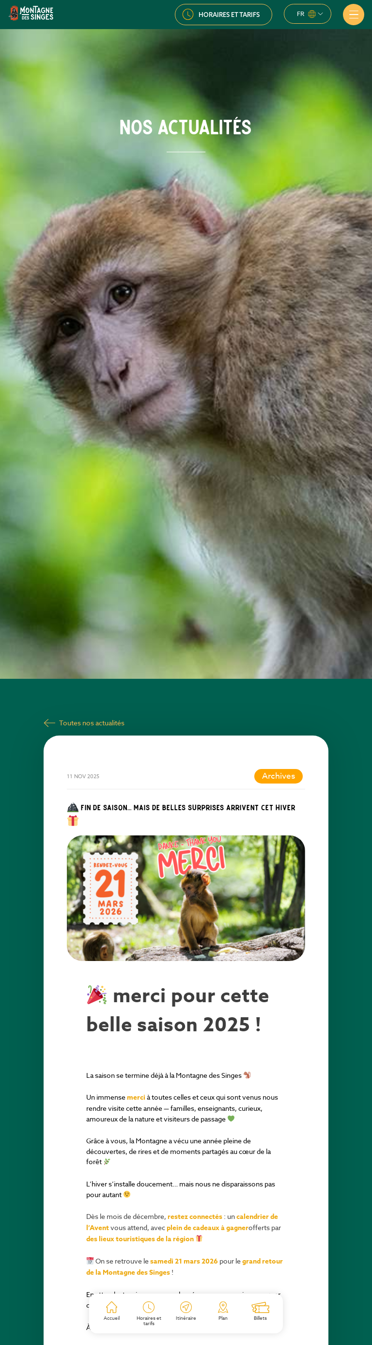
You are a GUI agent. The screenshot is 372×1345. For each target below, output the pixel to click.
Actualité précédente (91, 1314)
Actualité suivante (285, 1314)
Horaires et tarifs (229, 14)
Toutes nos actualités (91, 631)
